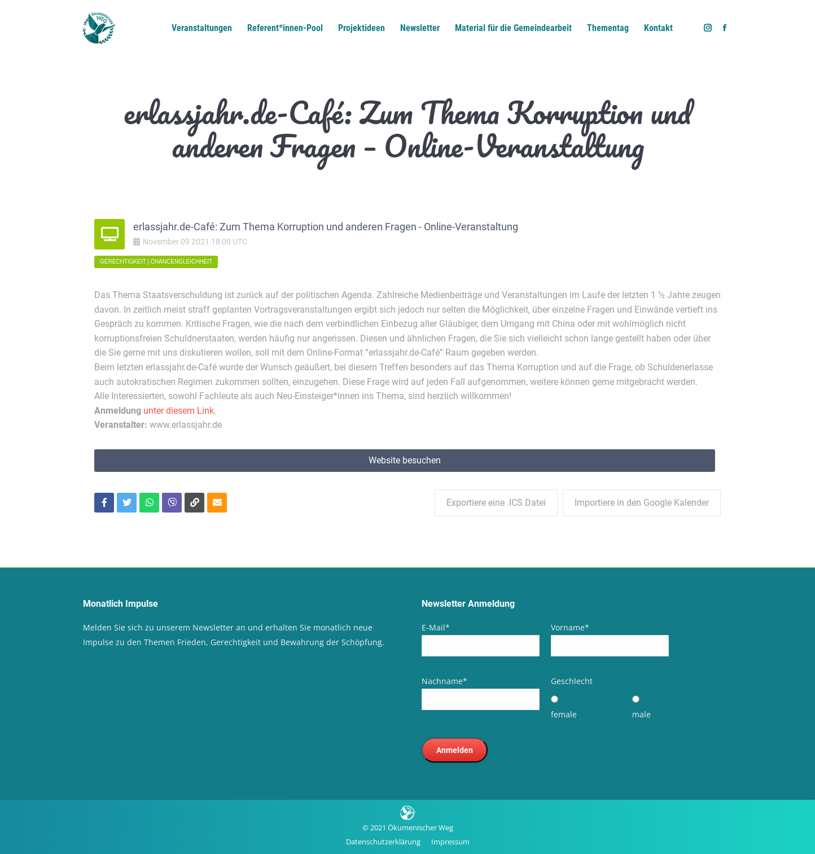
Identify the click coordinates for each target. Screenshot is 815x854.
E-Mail (436, 626)
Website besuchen (405, 460)
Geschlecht (572, 680)
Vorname (570, 626)
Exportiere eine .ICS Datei (495, 502)
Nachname (444, 680)
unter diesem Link (178, 410)
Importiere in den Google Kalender (642, 502)
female (564, 713)
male (641, 713)
